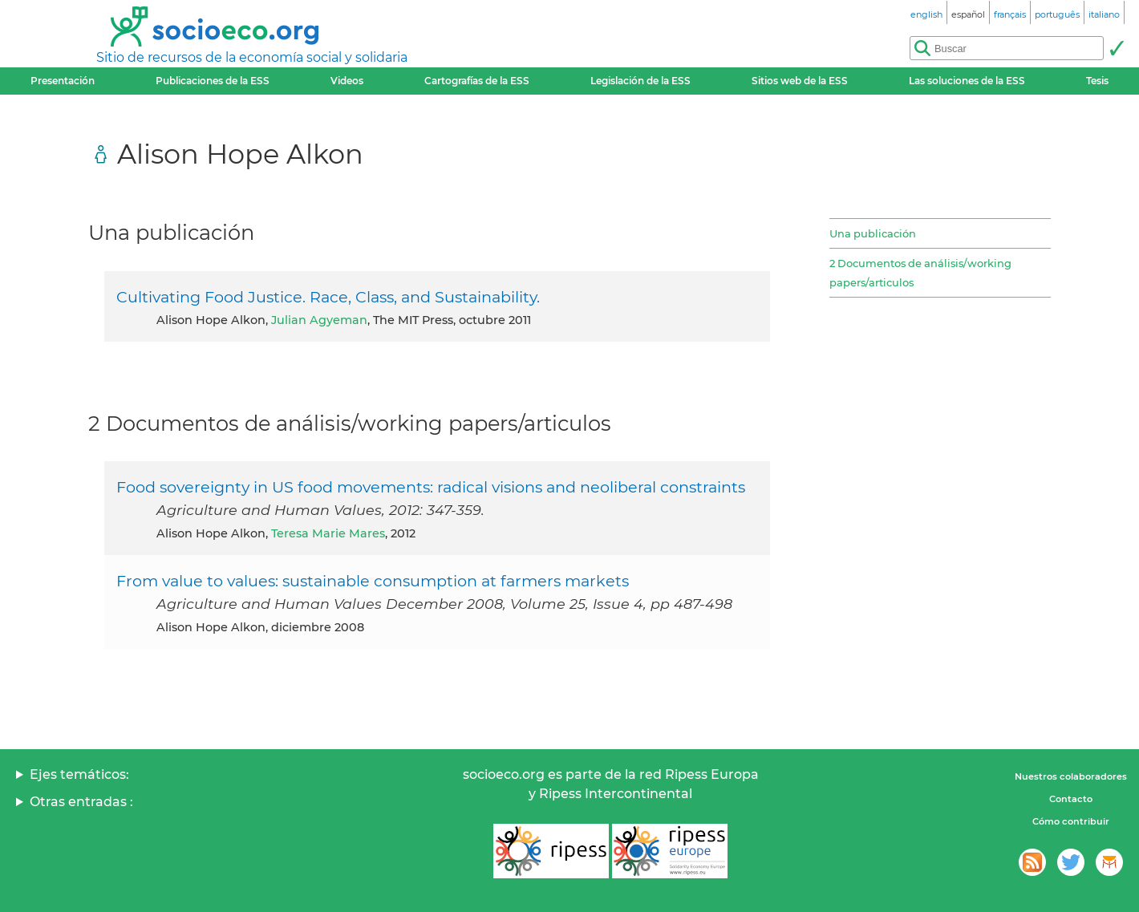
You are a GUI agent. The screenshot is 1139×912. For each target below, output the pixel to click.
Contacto (1070, 799)
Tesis (1097, 81)
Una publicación (872, 233)
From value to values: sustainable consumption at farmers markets (372, 580)
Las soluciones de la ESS (967, 81)
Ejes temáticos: (79, 774)
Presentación (62, 81)
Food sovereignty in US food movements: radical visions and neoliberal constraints (430, 487)
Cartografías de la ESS (476, 81)
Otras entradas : (81, 801)
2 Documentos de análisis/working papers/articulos (920, 273)
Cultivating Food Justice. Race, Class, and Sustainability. (328, 296)
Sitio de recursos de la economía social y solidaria (251, 57)
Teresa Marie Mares (328, 533)
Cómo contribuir (1070, 821)
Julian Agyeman (319, 320)
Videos (346, 81)
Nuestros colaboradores (1071, 776)
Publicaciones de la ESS (213, 81)
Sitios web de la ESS (800, 81)
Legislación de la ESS (640, 81)
